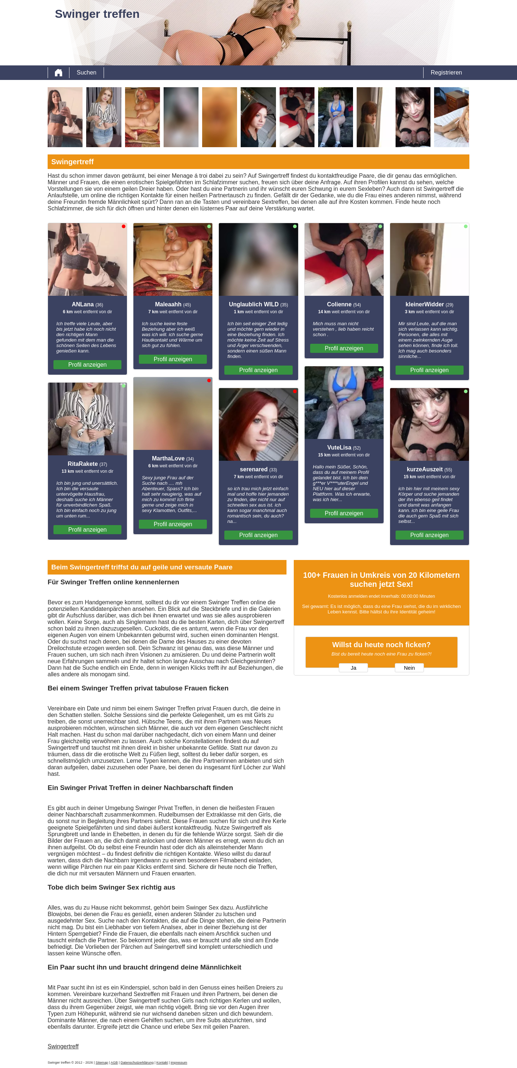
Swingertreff (63, 1046)
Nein (409, 668)
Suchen (86, 72)
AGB (114, 1062)
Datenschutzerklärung (137, 1062)
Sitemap (102, 1062)
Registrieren (446, 72)
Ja (353, 668)
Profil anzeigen (87, 365)
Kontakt (162, 1062)
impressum (179, 1062)
